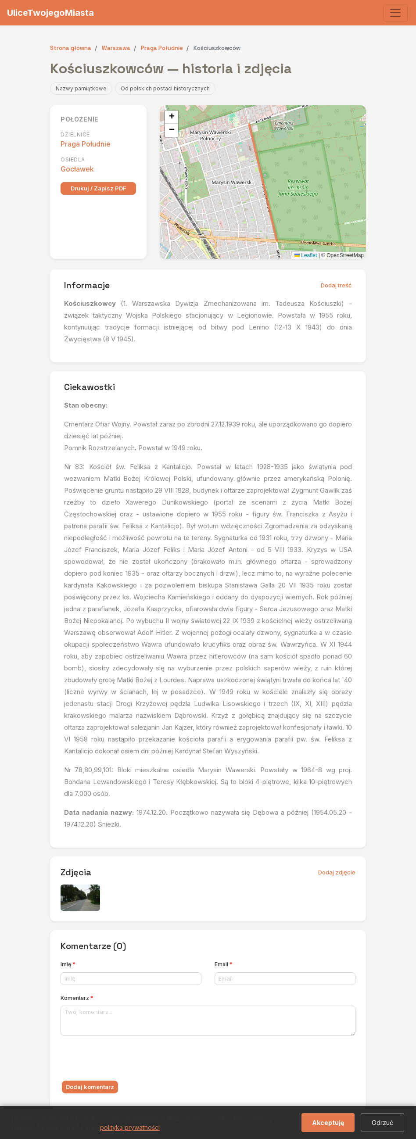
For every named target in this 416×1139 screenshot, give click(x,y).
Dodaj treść (336, 285)
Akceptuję (328, 1122)
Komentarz (77, 998)
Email (224, 964)
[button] (171, 117)
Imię (68, 964)
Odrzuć (382, 1122)
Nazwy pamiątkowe (81, 88)
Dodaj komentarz (90, 1086)
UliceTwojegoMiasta (50, 12)
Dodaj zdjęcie (336, 872)
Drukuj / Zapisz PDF (98, 188)
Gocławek (77, 169)
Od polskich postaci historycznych (165, 88)
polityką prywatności (130, 1127)
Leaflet (305, 255)
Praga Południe (86, 144)
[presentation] (127, 1060)
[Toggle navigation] (395, 12)
